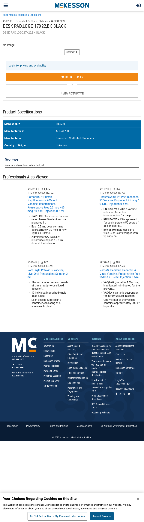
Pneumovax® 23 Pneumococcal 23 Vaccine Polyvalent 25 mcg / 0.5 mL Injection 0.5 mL (119, 200)
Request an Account (125, 389)
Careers (119, 373)
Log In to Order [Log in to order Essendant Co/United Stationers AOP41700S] (72, 77)
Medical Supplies (53, 338)
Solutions (73, 338)
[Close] (138, 499)
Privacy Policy (33, 426)
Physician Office (51, 371)
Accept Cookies (101, 516)
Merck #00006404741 (42, 265)
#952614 (32, 189)
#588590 (7, 21)
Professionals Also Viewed (25, 177)
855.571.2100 (18, 359)
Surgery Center (50, 386)
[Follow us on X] (124, 394)
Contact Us (120, 354)
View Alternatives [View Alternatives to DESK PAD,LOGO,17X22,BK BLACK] (72, 93)
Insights (96, 338)
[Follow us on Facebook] (116, 394)
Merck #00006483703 (114, 192)
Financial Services (76, 373)
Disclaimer (12, 426)
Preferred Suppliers (52, 376)
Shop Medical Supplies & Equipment (22, 14)
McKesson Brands (52, 361)
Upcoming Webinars (101, 412)
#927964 (104, 262)
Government (49, 346)
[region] (72, 507)
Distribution (73, 363)
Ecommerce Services (77, 368)
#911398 (104, 189)
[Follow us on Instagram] (120, 394)
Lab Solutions (74, 382)
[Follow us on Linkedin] (129, 394)
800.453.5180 (18, 376)
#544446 (32, 262)
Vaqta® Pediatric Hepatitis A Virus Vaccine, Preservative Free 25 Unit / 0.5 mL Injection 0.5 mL (120, 273)
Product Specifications (22, 112)
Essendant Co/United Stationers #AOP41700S (40, 21)
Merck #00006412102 (42, 192)
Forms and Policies (58, 426)
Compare (72, 52)
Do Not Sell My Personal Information (118, 426)
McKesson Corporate (125, 368)
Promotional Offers (52, 381)
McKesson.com (84, 426)
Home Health (50, 351)
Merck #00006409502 (114, 265)
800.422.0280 (18, 367)
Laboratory (48, 356)
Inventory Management (78, 378)
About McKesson (125, 338)
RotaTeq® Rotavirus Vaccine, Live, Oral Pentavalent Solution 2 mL (48, 273)
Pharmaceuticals (51, 366)
